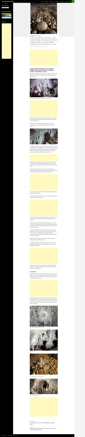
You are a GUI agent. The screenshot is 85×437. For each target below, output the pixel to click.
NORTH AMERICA (33, 35)
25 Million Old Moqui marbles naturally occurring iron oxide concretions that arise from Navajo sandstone (44, 428)
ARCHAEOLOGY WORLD (8, 1)
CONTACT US (62, 1)
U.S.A (37, 35)
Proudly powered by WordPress (13, 435)
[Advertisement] (44, 57)
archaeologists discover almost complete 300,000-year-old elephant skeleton (44, 423)
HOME (43, 1)
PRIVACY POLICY (68, 1)
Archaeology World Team (42, 46)
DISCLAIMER (57, 1)
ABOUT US (47, 1)
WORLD (51, 1)
